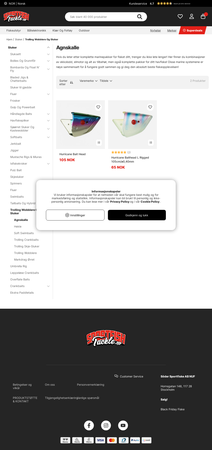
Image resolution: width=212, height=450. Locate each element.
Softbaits (27, 137)
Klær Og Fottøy (62, 30)
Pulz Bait (16, 170)
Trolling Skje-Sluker (26, 246)
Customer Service (131, 376)
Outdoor (84, 30)
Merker (171, 30)
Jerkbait (15, 143)
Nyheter (155, 30)
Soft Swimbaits (24, 233)
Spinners (27, 183)
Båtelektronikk (36, 30)
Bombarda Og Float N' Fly (27, 69)
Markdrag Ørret (24, 259)
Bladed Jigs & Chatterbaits (19, 79)
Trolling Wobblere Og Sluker (41, 39)
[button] (179, 3)
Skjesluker (17, 176)
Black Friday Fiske (173, 409)
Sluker (18, 39)
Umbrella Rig (18, 266)
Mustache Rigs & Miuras (26, 157)
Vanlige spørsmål (88, 397)
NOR (16, 3)
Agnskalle (21, 219)
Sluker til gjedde (20, 87)
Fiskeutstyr (13, 30)
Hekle (17, 226)
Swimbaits (27, 196)
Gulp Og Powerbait (22, 107)
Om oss (50, 384)
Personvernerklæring (90, 384)
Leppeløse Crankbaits (24, 272)
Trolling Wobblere (25, 253)
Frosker (15, 100)
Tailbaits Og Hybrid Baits (26, 203)
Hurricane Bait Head (72, 154)
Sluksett (27, 54)
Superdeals (192, 30)
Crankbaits (27, 286)
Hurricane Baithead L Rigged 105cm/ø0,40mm (130, 159)
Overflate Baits (20, 279)
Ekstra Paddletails (22, 292)
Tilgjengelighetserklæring (61, 397)
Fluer (27, 94)
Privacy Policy (119, 201)
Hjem (9, 39)
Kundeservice (138, 3)
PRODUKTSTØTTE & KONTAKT (25, 399)
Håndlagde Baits (27, 113)
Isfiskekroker (27, 163)
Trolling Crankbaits (26, 239)
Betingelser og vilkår (22, 386)
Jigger (14, 150)
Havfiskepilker (27, 120)
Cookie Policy (150, 201)
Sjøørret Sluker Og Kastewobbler (27, 128)
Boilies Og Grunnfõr (27, 60)
